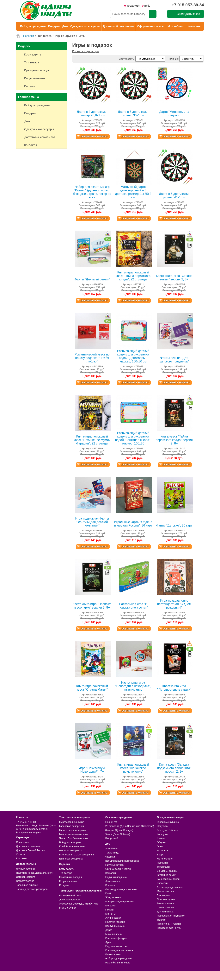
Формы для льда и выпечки (121, 889)
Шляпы (161, 838)
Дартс (108, 930)
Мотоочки (162, 850)
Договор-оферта (25, 876)
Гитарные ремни (166, 874)
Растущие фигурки (116, 938)
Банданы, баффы (167, 870)
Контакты (194, 26)
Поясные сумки (166, 899)
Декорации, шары (69, 899)
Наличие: (173, 58)
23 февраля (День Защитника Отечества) (129, 826)
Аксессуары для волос (170, 887)
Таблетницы (112, 852)
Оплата (20, 854)
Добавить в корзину (94, 136)
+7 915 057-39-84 (188, 5)
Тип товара (65, 873)
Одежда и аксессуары (85, 26)
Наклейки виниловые (117, 962)
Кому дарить (66, 868)
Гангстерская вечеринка (73, 830)
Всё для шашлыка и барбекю (122, 860)
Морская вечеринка (70, 850)
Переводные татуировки (171, 915)
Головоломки (113, 954)
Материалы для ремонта (119, 901)
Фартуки (110, 856)
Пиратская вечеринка (71, 822)
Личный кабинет (25, 868)
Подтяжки (162, 826)
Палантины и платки (169, 923)
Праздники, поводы (70, 877)
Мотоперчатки (165, 858)
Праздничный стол (70, 895)
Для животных (165, 911)
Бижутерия (163, 895)
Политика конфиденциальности (34, 872)
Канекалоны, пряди (168, 879)
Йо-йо (108, 893)
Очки (160, 846)
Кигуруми (162, 834)
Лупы (108, 942)
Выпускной (111, 838)
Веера (160, 854)
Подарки (54, 26)
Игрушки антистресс (117, 946)
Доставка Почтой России (30, 850)
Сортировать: (127, 58)
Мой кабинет (176, 26)
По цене (64, 885)
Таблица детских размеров (31, 889)
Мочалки (110, 905)
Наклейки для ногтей (169, 927)
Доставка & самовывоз (118, 26)
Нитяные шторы (114, 864)
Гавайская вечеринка (71, 826)
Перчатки (162, 862)
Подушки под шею (116, 877)
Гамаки (109, 909)
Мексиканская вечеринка (74, 834)
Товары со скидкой (27, 885)
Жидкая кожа (113, 897)
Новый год (111, 822)
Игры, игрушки (67, 907)
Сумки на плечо (166, 907)
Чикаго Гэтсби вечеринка (74, 838)
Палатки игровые (115, 921)
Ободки (161, 842)
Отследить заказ (188, 14)
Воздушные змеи (115, 925)
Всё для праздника (33, 26)
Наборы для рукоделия (118, 958)
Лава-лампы (112, 881)
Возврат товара (25, 880)
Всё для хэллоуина (70, 842)
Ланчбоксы (111, 848)
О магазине (22, 842)
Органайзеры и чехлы (118, 868)
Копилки (110, 885)
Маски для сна (165, 891)
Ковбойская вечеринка (72, 846)
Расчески (162, 883)
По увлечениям (68, 881)
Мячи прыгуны (113, 934)
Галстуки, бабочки (167, 830)
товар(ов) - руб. (137, 5)
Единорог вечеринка (71, 858)
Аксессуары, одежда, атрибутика (78, 903)
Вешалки (110, 873)
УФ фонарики (113, 917)
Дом (65, 26)
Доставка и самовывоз (29, 846)
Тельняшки (163, 866)
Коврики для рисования (119, 950)
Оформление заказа (150, 26)
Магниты (110, 913)
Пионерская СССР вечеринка (76, 854)
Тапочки (161, 919)
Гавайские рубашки (168, 822)
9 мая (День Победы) (117, 834)
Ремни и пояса (165, 903)
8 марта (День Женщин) (119, 830)
